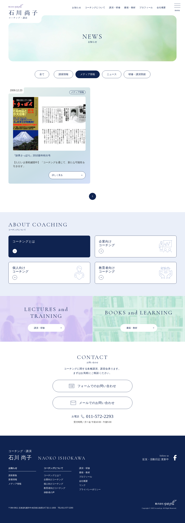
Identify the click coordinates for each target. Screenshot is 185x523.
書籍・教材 (130, 7)
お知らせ (76, 7)
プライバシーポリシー (90, 489)
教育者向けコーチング (54, 488)
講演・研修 (114, 7)
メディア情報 (87, 74)
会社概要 (161, 7)
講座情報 (63, 74)
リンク (82, 485)
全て (41, 74)
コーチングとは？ (52, 475)
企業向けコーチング (53, 479)
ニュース (112, 74)
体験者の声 (49, 492)
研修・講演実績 (137, 74)
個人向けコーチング (53, 484)
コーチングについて (95, 7)
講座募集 (12, 475)
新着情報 (12, 479)
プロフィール (146, 7)
